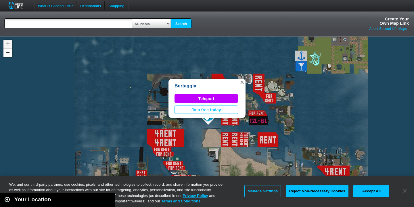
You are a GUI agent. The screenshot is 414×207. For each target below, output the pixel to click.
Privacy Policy (195, 195)
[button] (242, 82)
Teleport (206, 98)
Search (181, 24)
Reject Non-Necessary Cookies (317, 191)
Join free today (206, 110)
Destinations (90, 5)
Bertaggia (185, 85)
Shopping (116, 5)
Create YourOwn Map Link (394, 21)
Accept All (371, 191)
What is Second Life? (55, 5)
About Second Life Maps (388, 29)
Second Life (19, 5)
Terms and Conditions (180, 201)
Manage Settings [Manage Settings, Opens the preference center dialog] (263, 191)
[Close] (404, 191)
